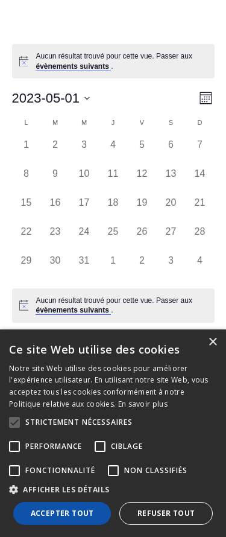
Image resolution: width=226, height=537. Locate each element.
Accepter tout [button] (62, 513)
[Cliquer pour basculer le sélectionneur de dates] (51, 98)
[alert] (121, 61)
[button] (113, 490)
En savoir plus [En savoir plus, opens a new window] (143, 404)
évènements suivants (73, 66)
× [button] (212, 342)
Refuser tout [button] (166, 513)
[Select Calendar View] (206, 98)
